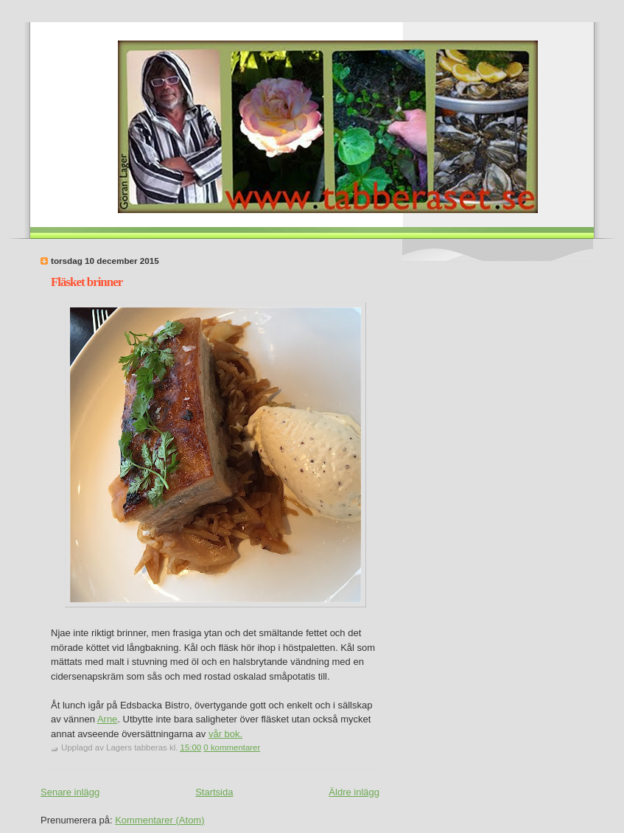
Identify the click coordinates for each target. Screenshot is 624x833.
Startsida (214, 792)
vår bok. (225, 733)
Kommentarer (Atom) (159, 820)
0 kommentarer (231, 747)
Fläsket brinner (86, 282)
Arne (107, 719)
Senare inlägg (70, 792)
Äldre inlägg (354, 792)
